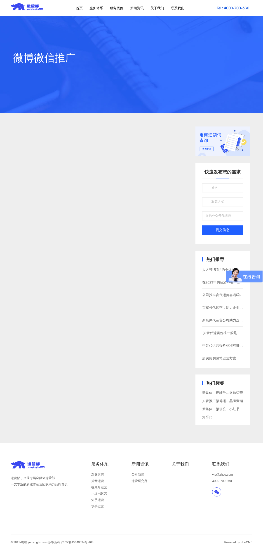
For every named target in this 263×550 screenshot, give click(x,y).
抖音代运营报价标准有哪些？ (224, 345)
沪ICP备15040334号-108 (77, 542)
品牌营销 (236, 401)
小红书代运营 (239, 409)
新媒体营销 (210, 393)
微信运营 (236, 393)
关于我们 (157, 8)
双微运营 (97, 474)
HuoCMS (247, 542)
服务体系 (96, 8)
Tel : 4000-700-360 (233, 8)
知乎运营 (97, 500)
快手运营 (97, 506)
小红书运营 (99, 493)
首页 (79, 8)
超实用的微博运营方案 (219, 358)
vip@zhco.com (222, 474)
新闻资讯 (137, 8)
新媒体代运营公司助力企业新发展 (227, 320)
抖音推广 (209, 401)
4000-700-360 (222, 481)
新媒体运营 (210, 409)
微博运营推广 (226, 401)
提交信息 (222, 230)
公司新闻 (138, 474)
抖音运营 (97, 481)
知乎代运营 (210, 417)
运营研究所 (139, 481)
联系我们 (177, 8)
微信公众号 (224, 409)
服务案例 (116, 8)
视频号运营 (224, 393)
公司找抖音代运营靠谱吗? (221, 295)
